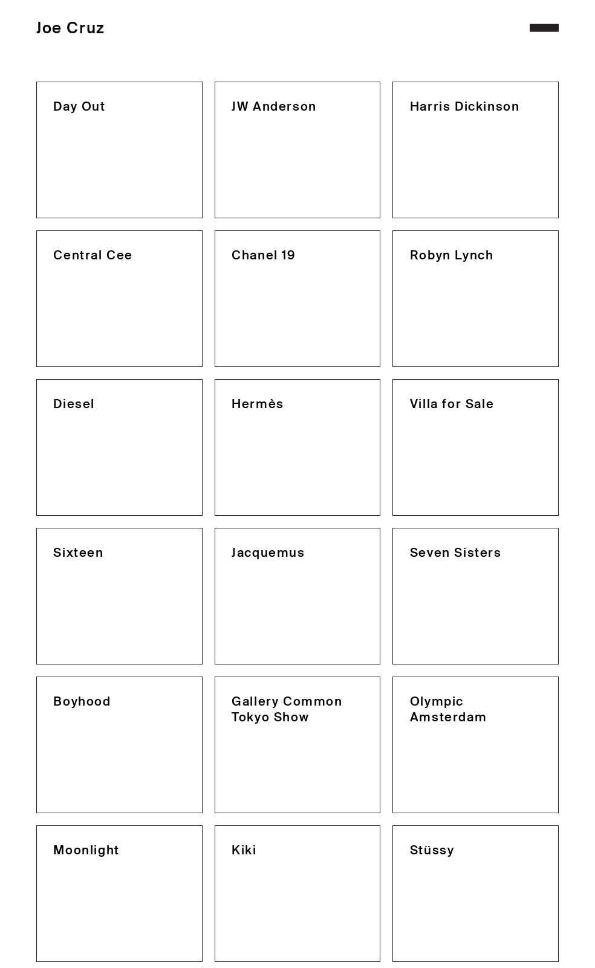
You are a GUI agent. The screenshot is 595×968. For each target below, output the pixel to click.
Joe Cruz (70, 27)
